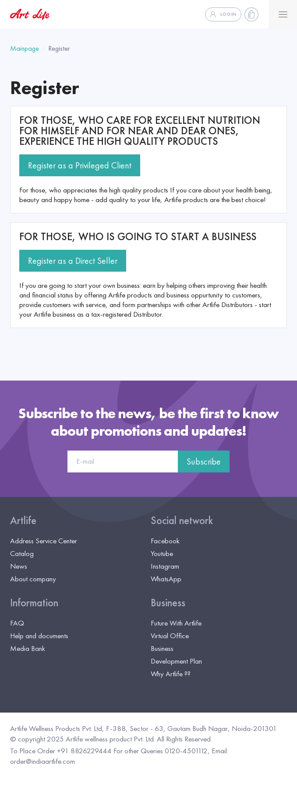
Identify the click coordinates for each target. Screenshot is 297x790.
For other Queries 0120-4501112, (161, 750)
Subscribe (204, 461)
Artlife (23, 520)
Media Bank (27, 648)
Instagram (165, 566)
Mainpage (24, 48)
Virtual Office (170, 635)
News (18, 566)
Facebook (165, 540)
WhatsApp (166, 579)
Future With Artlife (176, 623)
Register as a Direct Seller (72, 260)
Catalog (22, 553)
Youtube (162, 553)
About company (33, 579)
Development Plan (176, 661)
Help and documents (39, 635)
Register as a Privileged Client (79, 165)
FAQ (17, 623)
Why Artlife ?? (171, 673)
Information (34, 603)
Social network (182, 520)
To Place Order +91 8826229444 (61, 750)
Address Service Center (43, 540)
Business (168, 603)
